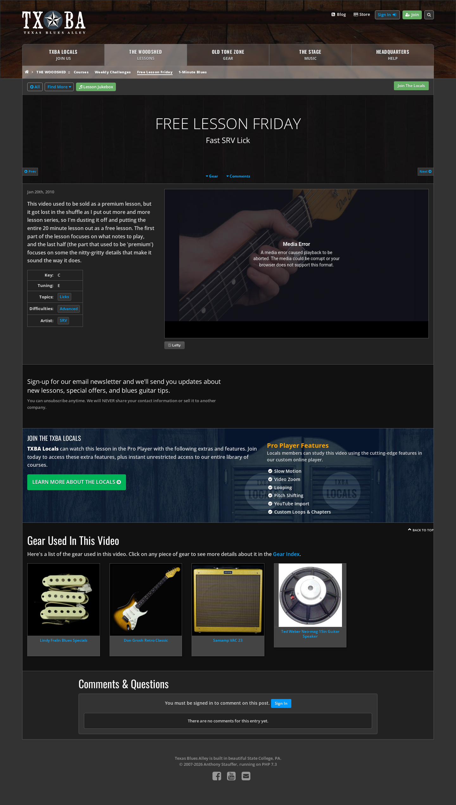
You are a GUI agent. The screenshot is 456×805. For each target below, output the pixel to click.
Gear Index (286, 554)
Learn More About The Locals (76, 481)
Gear (213, 176)
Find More (57, 87)
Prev (30, 171)
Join (412, 15)
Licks (64, 296)
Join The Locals (411, 85)
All (35, 87)
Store (361, 14)
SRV (63, 320)
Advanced (69, 308)
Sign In (387, 15)
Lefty (174, 345)
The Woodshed (51, 72)
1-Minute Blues (193, 72)
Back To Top (423, 530)
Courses (81, 72)
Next (426, 171)
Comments (240, 176)
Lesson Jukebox (96, 87)
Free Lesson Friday (155, 72)
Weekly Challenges (113, 72)
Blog (338, 14)
